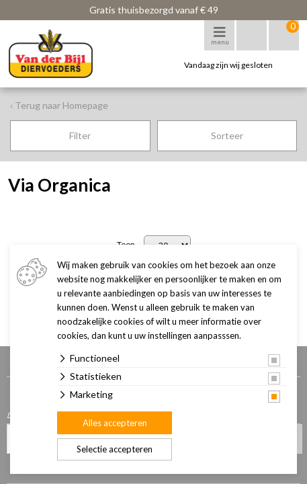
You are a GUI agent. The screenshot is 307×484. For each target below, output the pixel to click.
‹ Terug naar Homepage (59, 105)
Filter (80, 135)
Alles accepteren (115, 422)
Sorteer (227, 135)
